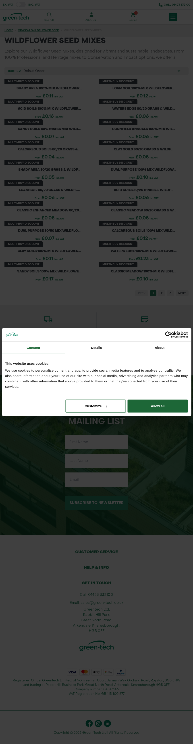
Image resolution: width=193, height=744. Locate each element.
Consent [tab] (33, 347)
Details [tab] (96, 347)
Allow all (158, 406)
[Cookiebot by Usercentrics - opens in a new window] (168, 334)
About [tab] (160, 347)
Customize (96, 406)
